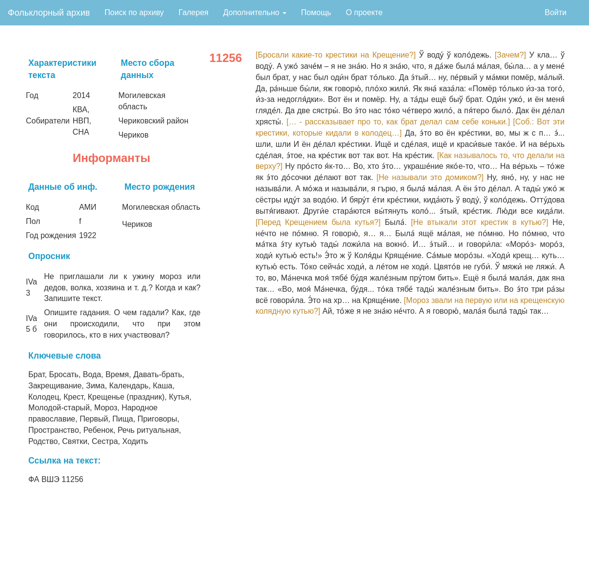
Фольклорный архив (49, 13)
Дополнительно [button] (254, 12)
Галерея (193, 12)
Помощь (316, 12)
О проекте (364, 12)
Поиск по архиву (134, 12)
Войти (556, 12)
